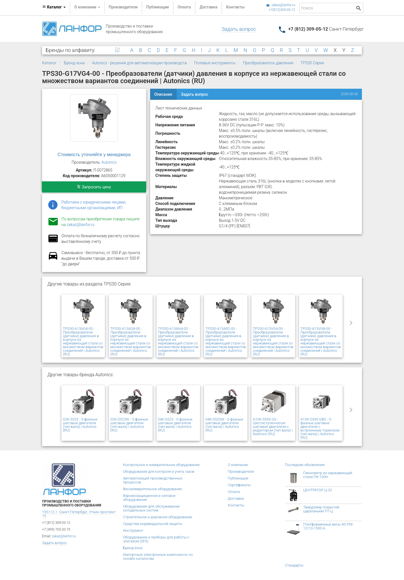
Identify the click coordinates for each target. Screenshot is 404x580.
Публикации (157, 7)
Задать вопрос (239, 29)
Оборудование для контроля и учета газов (158, 471)
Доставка (208, 7)
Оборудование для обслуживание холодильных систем (151, 508)
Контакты (235, 7)
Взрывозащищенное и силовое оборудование (149, 498)
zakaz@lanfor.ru (280, 5)
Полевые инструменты (215, 63)
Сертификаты (239, 485)
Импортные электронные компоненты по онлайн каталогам (158, 556)
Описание (163, 94)
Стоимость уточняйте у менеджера (94, 154)
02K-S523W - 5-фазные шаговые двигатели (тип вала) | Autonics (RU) (129, 424)
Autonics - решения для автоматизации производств (139, 63)
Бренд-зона (74, 63)
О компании (238, 465)
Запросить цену (94, 187)
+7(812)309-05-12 (281, 10)
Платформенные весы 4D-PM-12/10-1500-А (328, 526)
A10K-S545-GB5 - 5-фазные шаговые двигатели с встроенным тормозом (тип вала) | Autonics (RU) (319, 428)
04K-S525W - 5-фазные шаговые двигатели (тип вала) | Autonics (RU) (224, 424)
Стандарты (294, 565)
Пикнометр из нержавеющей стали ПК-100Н (327, 475)
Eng (117, 48)
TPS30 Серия (312, 63)
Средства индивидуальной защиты (152, 524)
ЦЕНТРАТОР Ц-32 (317, 490)
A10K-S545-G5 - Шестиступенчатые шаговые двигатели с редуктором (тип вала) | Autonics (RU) (273, 426)
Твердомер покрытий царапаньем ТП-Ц (321, 509)
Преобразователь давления (268, 63)
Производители (123, 7)
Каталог (49, 63)
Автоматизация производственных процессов (153, 480)
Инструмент (133, 530)
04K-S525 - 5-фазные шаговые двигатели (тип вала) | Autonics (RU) (175, 424)
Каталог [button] (54, 7)
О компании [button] (87, 7)
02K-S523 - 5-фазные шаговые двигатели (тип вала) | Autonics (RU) (80, 424)
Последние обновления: (305, 465)
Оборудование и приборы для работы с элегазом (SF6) (156, 539)
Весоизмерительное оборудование (152, 489)
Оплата (184, 7)
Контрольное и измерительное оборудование (161, 465)
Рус (117, 51)
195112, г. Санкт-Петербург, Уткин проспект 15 (78, 514)
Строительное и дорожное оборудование (157, 517)
